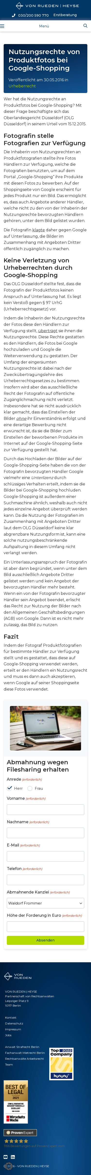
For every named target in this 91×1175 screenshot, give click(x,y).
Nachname (28, 822)
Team (9, 1064)
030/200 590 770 (30, 15)
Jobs (8, 1035)
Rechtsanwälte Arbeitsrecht (24, 1058)
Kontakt (11, 1017)
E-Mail (23, 845)
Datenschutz (14, 1023)
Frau (39, 788)
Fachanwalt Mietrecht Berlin (25, 1053)
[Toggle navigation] (40, 25)
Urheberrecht (22, 86)
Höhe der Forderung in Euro (44, 915)
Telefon (24, 868)
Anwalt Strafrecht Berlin (22, 1047)
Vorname (26, 798)
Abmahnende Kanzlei (38, 892)
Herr (18, 788)
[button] (8, 1166)
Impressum (13, 1029)
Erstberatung (65, 15)
